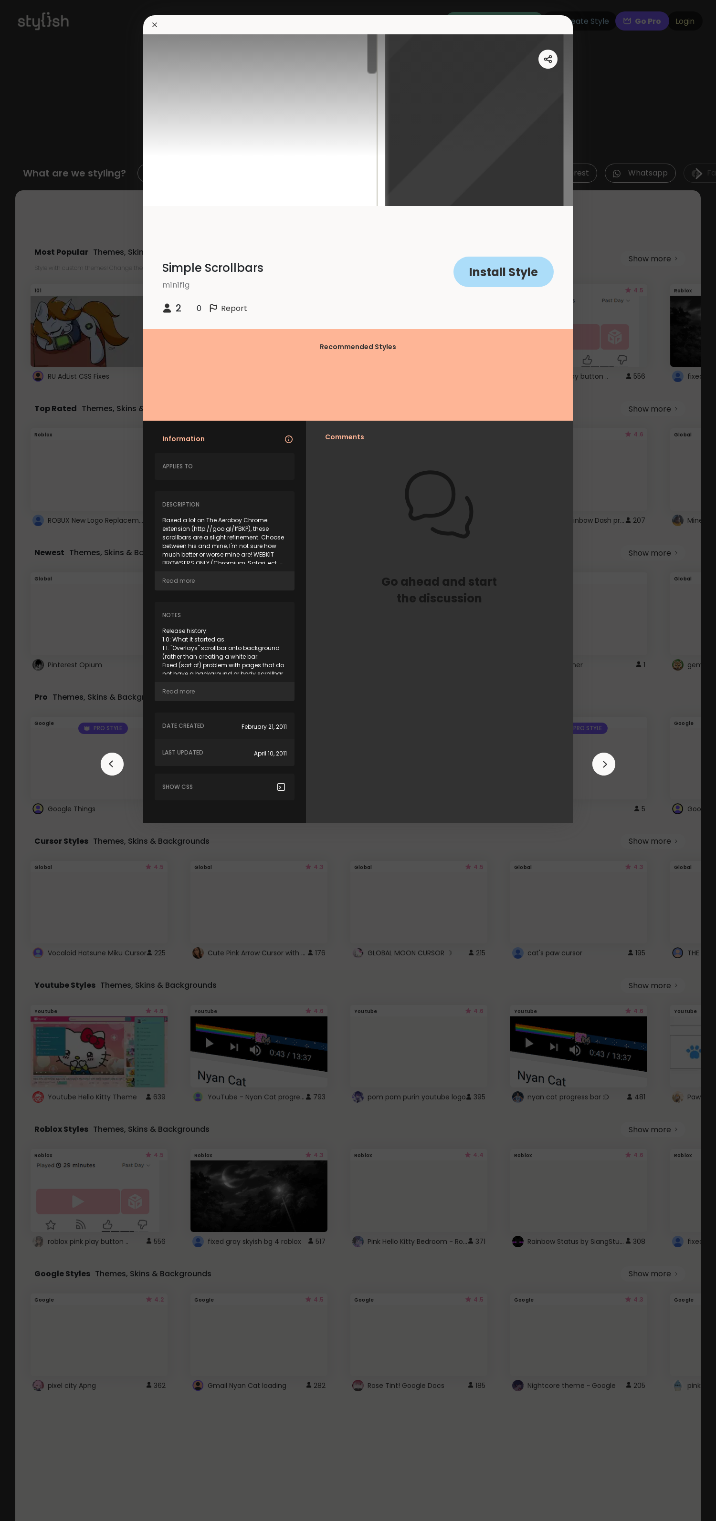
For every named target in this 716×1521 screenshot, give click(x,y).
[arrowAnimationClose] (112, 764)
